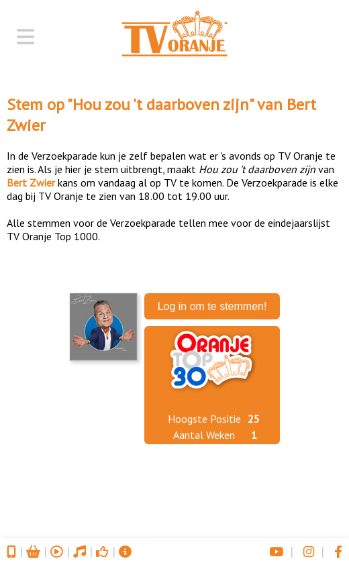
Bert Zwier (31, 182)
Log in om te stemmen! (212, 306)
